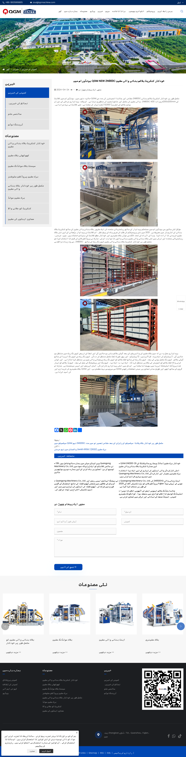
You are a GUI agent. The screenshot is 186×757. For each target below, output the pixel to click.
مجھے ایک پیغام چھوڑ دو (89, 89)
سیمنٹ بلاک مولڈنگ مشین (22, 166)
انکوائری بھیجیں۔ (136, 11)
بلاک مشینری (152, 639)
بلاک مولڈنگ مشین (62, 639)
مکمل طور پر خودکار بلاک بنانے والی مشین (26, 187)
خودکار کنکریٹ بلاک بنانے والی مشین (26, 145)
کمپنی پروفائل (10, 680)
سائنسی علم (14, 113)
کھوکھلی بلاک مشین (18, 155)
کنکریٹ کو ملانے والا (19, 208)
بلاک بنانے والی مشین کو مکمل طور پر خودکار (20, 641)
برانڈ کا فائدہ (119, 11)
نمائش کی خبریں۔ (18, 103)
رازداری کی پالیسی (123, 752)
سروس (107, 11)
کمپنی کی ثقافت (10, 684)
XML (109, 752)
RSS (102, 752)
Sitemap (93, 752)
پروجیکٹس (151, 11)
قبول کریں (46, 751)
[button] (5, 626)
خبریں (100, 11)
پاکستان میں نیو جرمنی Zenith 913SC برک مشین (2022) (80, 449)
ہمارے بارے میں (71, 11)
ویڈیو (92, 11)
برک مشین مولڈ (16, 197)
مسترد (32, 751)
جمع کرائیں (68, 567)
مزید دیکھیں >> (13, 652)
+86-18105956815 (14, 2)
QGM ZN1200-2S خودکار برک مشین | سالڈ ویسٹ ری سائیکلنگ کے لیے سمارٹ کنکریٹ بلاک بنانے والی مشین (149, 465)
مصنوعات (83, 11)
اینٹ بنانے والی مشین (112, 639)
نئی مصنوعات (93, 584)
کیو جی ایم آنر (10, 688)
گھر (59, 11)
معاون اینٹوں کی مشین (21, 219)
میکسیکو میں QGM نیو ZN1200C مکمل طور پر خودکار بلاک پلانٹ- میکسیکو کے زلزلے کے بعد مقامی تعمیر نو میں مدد (108, 443)
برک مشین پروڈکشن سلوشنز (23, 176)
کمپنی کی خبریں (29, 69)
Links (83, 752)
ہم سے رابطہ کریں (165, 11)
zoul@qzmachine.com (44, 2)
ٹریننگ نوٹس (15, 124)
